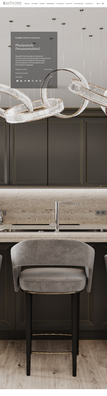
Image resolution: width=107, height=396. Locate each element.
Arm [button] (98, 3)
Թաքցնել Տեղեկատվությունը (27, 38)
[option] (53, 194)
